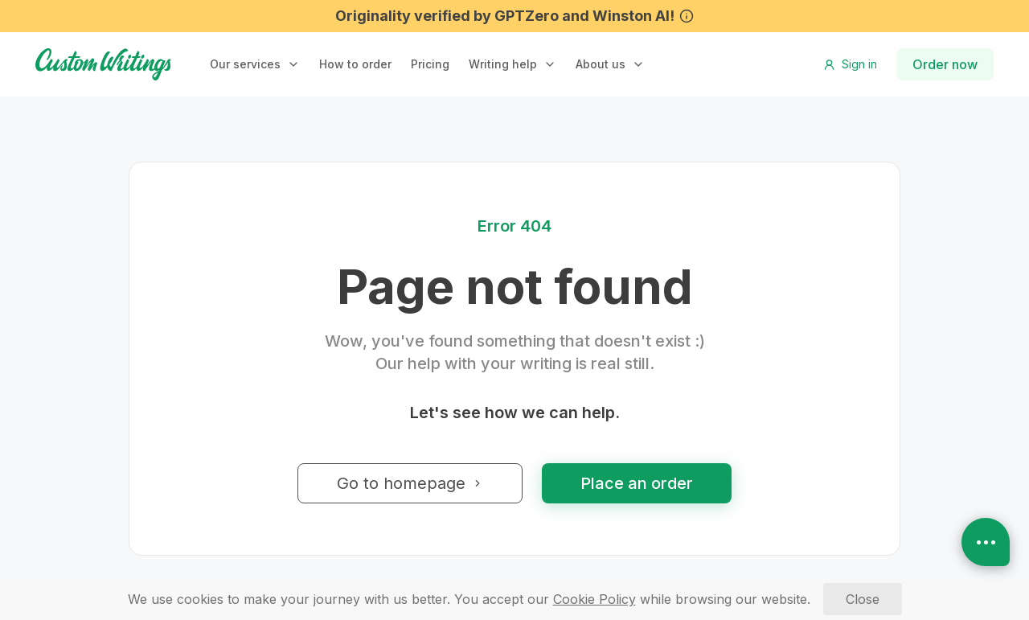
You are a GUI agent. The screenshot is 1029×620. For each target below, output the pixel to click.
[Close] (862, 599)
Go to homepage (410, 483)
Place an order (636, 483)
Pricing (430, 64)
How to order (355, 64)
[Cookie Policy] (594, 599)
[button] (255, 64)
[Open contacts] (985, 542)
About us (600, 64)
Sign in (850, 64)
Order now (945, 64)
